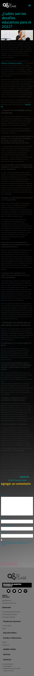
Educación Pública (10, 633)
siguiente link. (24, 477)
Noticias (6, 654)
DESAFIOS (11, 480)
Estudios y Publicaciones (12, 638)
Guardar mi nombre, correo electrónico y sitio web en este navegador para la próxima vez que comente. (16, 543)
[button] (29, 5)
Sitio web (4, 533)
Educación (18, 480)
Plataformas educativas (12, 621)
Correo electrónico (7, 526)
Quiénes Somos (9, 649)
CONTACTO (7, 660)
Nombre (4, 518)
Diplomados (6, 607)
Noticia (24, 480)
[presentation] (8, 554)
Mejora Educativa (6, 596)
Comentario (5, 495)
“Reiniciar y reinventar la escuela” (11, 63)
